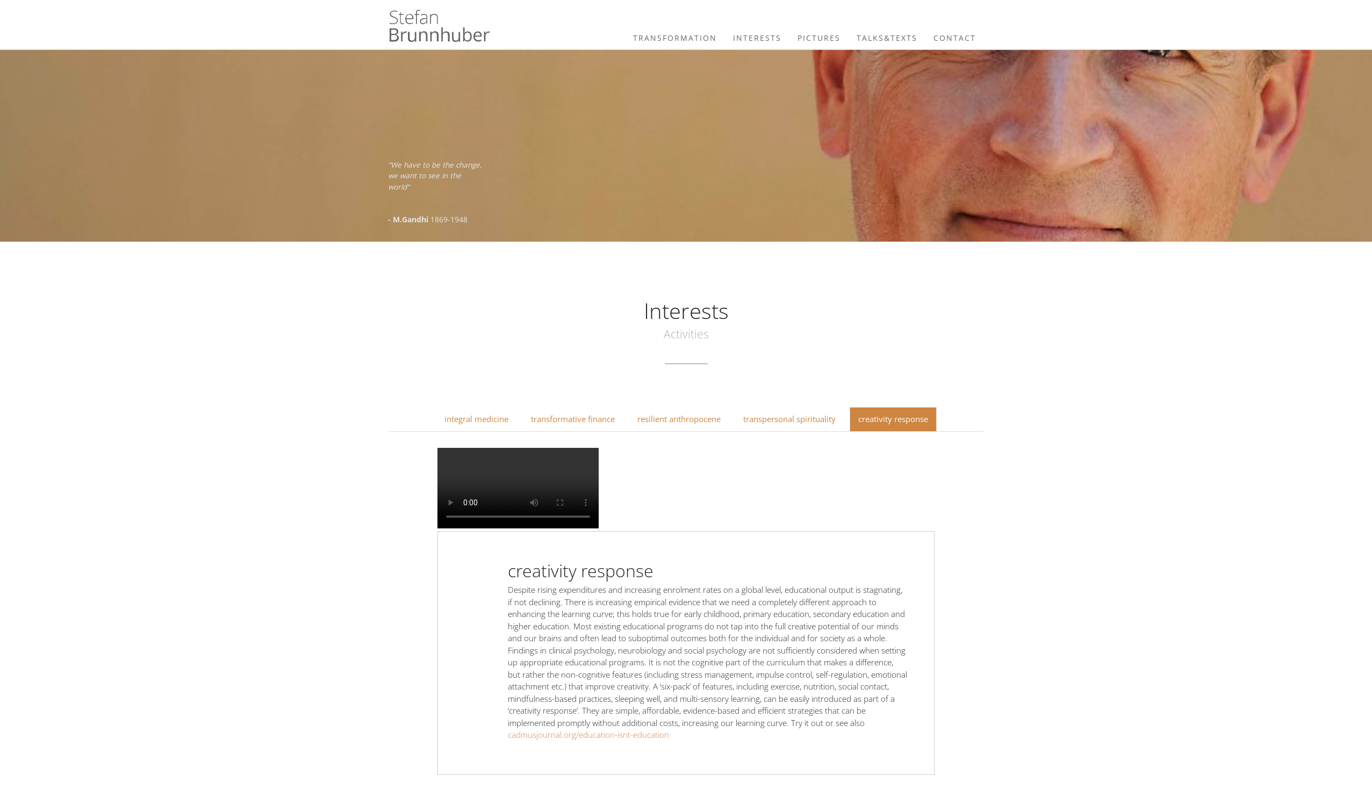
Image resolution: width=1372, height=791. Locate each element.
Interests (757, 38)
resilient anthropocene (679, 418)
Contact (954, 38)
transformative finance (573, 418)
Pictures (819, 38)
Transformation (675, 38)
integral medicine (476, 418)
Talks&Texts (887, 38)
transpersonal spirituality (789, 418)
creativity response (893, 418)
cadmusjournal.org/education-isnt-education (588, 734)
